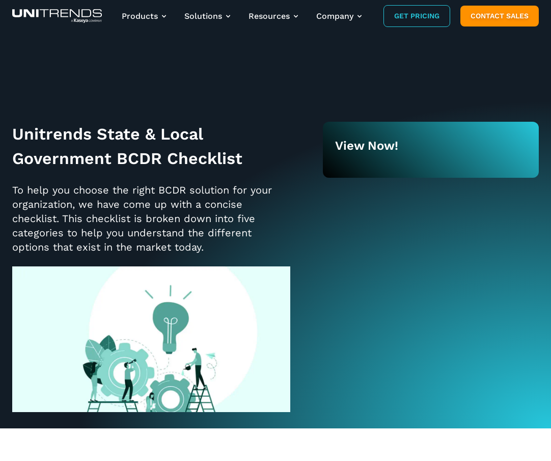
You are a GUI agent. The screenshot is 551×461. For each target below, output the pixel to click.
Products (145, 16)
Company (340, 16)
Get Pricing (416, 16)
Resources (274, 16)
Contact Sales (500, 16)
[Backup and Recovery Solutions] (57, 16)
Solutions (208, 16)
